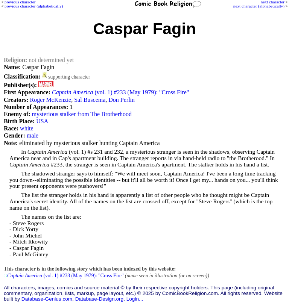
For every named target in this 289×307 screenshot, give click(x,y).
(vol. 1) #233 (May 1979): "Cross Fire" (120, 92)
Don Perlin (121, 100)
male (32, 135)
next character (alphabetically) (258, 6)
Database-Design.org (99, 299)
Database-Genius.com (46, 299)
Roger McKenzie (50, 100)
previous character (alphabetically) (34, 6)
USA (42, 121)
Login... (134, 299)
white (26, 128)
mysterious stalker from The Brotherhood (82, 114)
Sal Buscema (89, 100)
